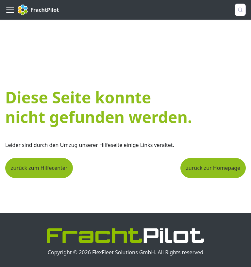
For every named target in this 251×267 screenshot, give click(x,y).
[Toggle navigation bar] (10, 10)
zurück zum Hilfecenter (39, 167)
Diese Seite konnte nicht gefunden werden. (98, 107)
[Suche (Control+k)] (240, 10)
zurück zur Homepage (213, 167)
